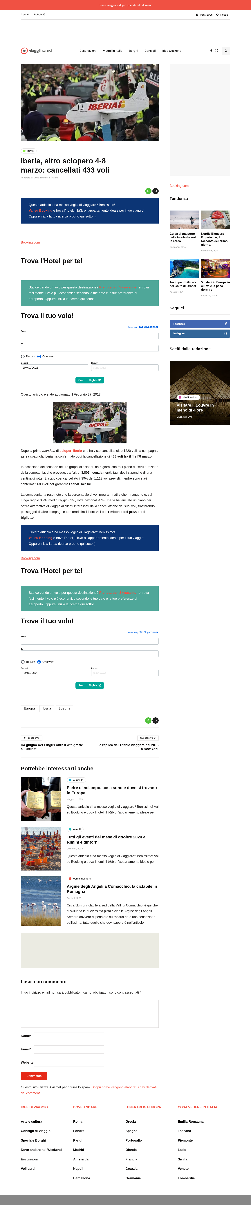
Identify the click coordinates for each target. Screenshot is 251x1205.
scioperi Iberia (71, 447)
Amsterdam (82, 1151)
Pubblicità (40, 14)
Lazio (182, 1142)
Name (26, 1028)
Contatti (25, 14)
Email (26, 1041)
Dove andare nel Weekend (41, 1142)
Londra (78, 1123)
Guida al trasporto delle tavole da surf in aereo (183, 253)
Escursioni (29, 1151)
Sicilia (182, 1151)
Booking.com (30, 242)
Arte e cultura (31, 1114)
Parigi (77, 1133)
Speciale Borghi (33, 1133)
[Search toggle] (226, 51)
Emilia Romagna (191, 1114)
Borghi (133, 50)
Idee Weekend (171, 50)
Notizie (224, 14)
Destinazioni (88, 50)
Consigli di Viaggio (36, 1123)
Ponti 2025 (206, 14)
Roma (77, 1114)
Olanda (131, 1142)
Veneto (183, 1161)
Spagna (64, 701)
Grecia (131, 1114)
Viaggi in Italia (112, 50)
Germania (133, 1170)
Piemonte (185, 1133)
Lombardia (186, 1170)
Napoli (78, 1161)
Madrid (78, 1142)
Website (27, 1055)
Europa (29, 701)
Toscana (184, 1123)
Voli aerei (28, 1161)
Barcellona (81, 1170)
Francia (131, 1151)
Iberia (46, 701)
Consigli (150, 50)
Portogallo (134, 1133)
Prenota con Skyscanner (118, 287)
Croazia (132, 1161)
